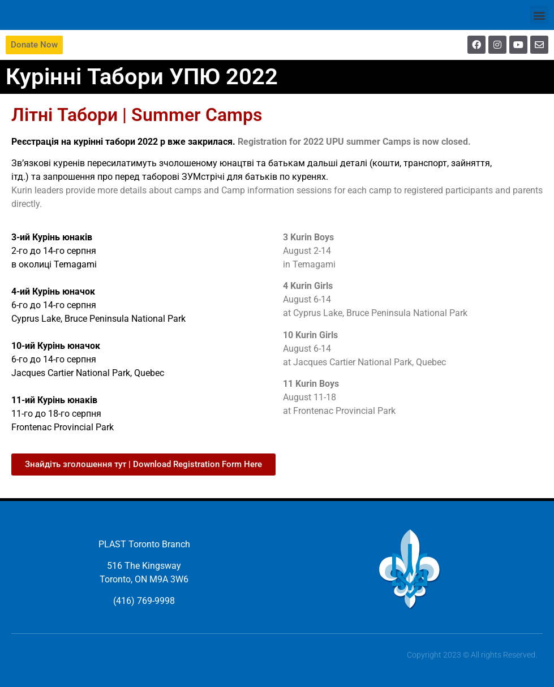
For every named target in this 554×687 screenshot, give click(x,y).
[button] (539, 15)
